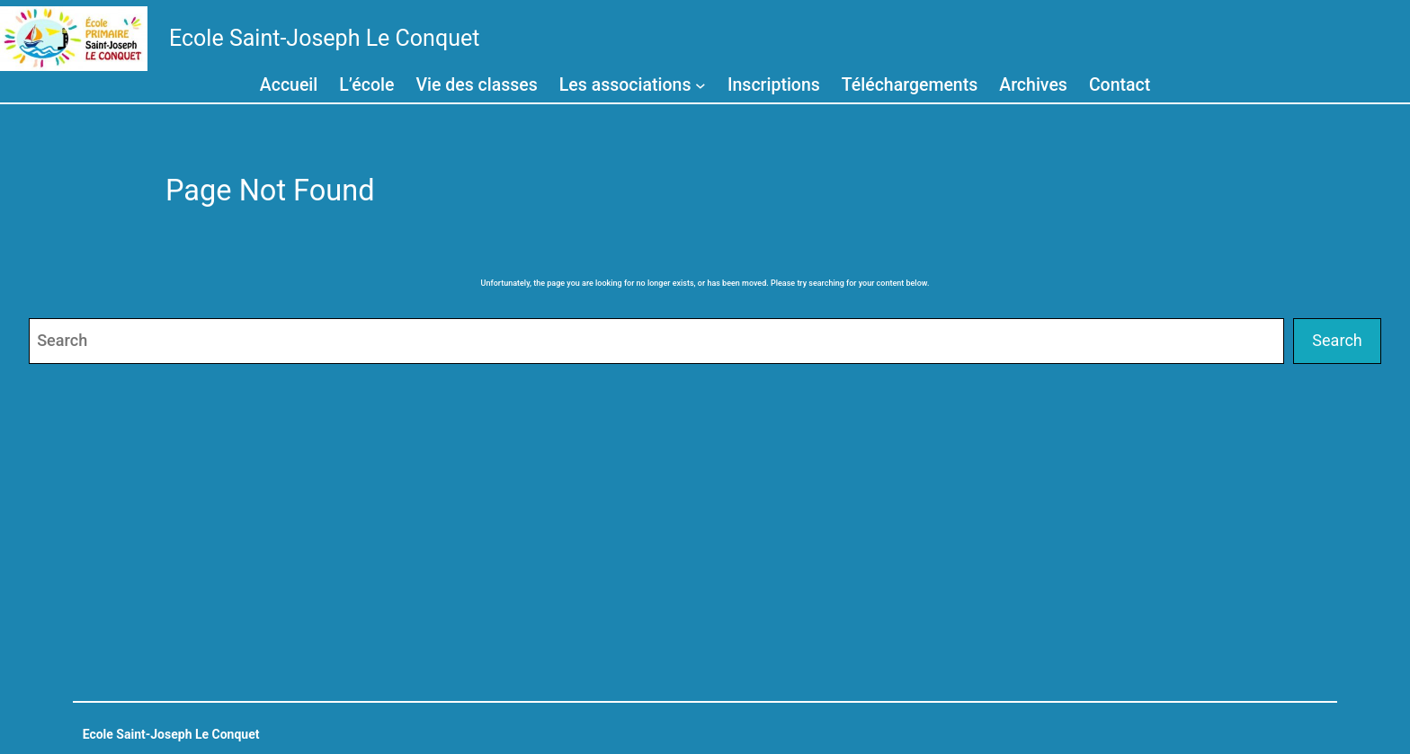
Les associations (625, 85)
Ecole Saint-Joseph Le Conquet (324, 38)
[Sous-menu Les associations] (700, 84)
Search (1337, 340)
